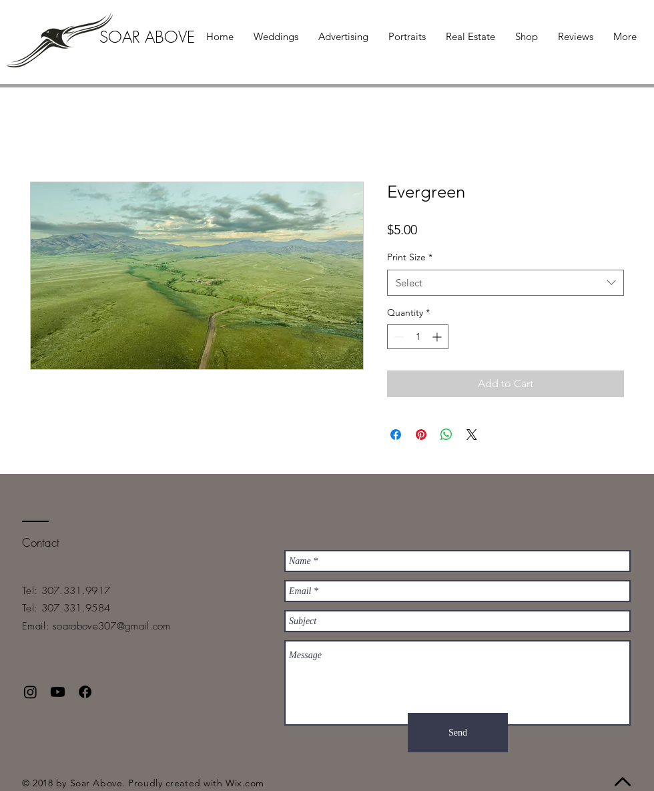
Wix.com (245, 783)
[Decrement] (397, 336)
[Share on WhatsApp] (446, 435)
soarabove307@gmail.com (112, 626)
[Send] (458, 732)
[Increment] (438, 336)
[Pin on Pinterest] (421, 435)
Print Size (409, 257)
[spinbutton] (418, 336)
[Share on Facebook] (396, 435)
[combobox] (505, 283)
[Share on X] (472, 435)
